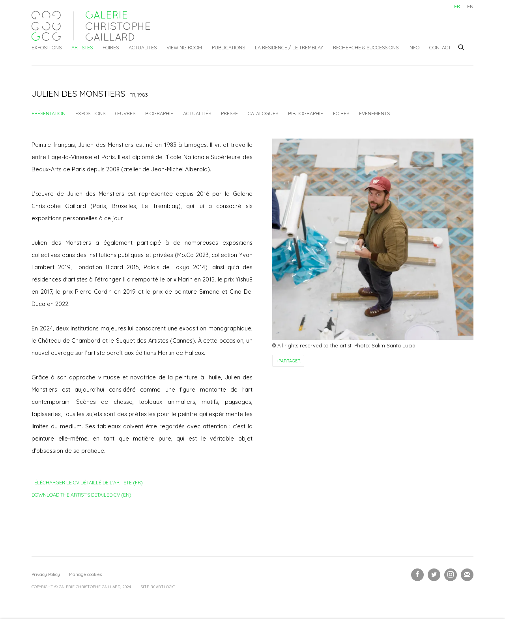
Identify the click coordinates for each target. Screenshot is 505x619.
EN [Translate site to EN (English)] (470, 6)
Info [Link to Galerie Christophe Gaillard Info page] (413, 47)
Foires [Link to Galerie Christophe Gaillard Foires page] (111, 47)
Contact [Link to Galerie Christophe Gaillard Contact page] (440, 47)
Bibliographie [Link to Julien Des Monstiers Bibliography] (305, 113)
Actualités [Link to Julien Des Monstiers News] (197, 113)
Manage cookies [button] (85, 574)
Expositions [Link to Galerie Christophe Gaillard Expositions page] (47, 47)
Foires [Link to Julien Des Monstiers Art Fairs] (341, 113)
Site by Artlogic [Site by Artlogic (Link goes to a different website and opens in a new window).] (158, 586)
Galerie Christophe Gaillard (91, 26)
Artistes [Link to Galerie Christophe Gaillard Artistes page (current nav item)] (82, 47)
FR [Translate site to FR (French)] (457, 6)
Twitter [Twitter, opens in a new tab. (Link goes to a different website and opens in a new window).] (434, 574)
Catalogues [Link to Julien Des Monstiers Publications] (263, 113)
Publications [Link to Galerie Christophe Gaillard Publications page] (228, 47)
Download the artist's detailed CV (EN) (81, 496)
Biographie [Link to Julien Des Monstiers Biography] (159, 113)
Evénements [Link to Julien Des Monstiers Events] (374, 113)
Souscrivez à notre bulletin (467, 574)
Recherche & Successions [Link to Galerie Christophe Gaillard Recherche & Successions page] (365, 47)
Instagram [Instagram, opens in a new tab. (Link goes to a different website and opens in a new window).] (450, 574)
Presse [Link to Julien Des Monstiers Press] (229, 113)
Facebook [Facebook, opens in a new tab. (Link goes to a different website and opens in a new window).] (417, 574)
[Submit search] (461, 46)
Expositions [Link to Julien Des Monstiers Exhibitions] (90, 113)
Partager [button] (290, 361)
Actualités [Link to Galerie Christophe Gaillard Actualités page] (143, 47)
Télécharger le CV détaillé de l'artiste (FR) (87, 484)
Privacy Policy (46, 574)
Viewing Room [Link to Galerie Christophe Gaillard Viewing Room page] (184, 47)
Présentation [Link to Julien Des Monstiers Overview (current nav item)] (48, 113)
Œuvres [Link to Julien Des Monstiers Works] (125, 113)
